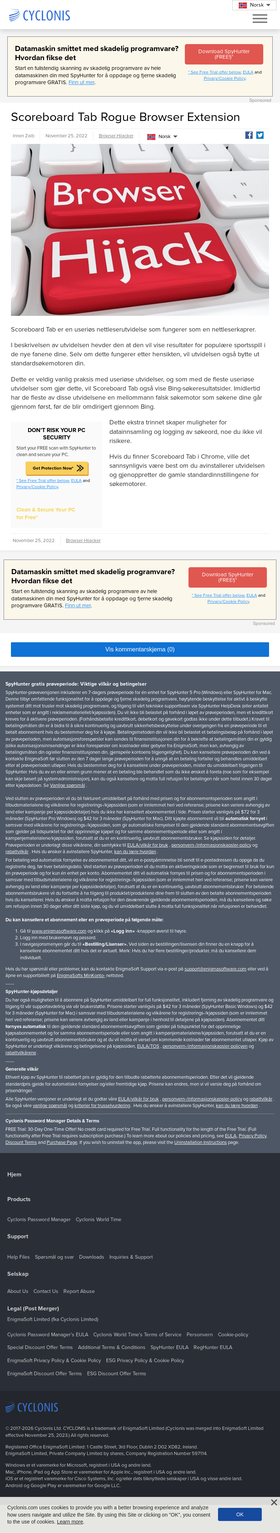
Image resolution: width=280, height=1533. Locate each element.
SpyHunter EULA (169, 1347)
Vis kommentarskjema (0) (140, 649)
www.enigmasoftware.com (59, 931)
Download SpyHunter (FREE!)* (224, 54)
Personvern (200, 1335)
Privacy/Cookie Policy (224, 78)
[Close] (274, 1502)
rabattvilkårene (20, 1053)
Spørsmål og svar (54, 1257)
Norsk (159, 137)
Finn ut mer (81, 82)
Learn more (70, 1522)
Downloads (91, 1257)
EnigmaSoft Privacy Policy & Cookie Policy (54, 1360)
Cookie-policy (233, 1335)
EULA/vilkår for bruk (147, 845)
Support (17, 1236)
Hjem (14, 1174)
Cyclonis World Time (98, 1219)
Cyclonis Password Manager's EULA (47, 1335)
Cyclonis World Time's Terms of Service (137, 1335)
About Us (17, 1291)
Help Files (18, 1257)
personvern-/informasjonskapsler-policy (211, 845)
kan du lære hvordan (135, 852)
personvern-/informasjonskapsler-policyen (205, 1046)
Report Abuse (79, 1291)
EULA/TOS (148, 1046)
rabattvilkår (16, 852)
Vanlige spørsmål (67, 785)
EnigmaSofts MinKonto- (81, 976)
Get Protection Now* (53, 468)
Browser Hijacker (116, 136)
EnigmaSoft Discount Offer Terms (44, 1374)
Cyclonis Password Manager (39, 1219)
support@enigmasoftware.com (215, 969)
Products (19, 1199)
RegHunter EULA (213, 1347)
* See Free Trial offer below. (215, 72)
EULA (248, 72)
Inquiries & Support (131, 1257)
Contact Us (46, 1291)
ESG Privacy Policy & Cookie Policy (145, 1360)
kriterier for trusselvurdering (102, 1106)
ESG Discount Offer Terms (116, 1374)
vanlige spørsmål (50, 1106)
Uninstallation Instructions (200, 1142)
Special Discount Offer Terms (40, 1347)
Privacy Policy (252, 1136)
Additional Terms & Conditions (111, 1347)
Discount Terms (21, 1142)
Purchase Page (62, 1142)
